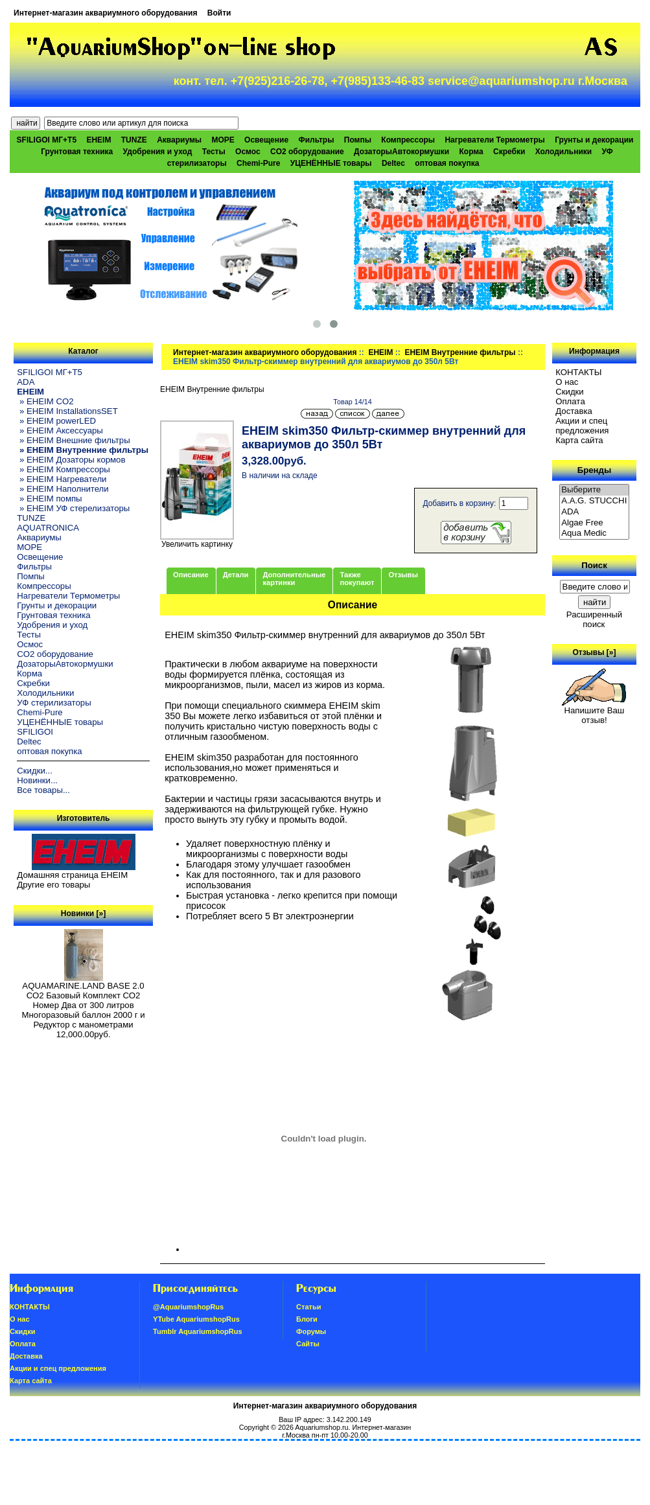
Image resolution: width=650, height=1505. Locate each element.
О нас (566, 382)
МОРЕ (222, 139)
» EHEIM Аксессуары (60, 430)
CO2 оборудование (307, 151)
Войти (219, 12)
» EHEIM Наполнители (62, 489)
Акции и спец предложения (582, 425)
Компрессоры (408, 139)
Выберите (594, 490)
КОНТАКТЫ (578, 372)
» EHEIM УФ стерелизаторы (73, 508)
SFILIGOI (35, 732)
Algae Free (594, 523)
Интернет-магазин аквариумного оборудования (105, 12)
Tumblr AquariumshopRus (197, 1331)
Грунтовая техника (77, 151)
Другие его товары (53, 885)
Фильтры (316, 139)
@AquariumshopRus (188, 1307)
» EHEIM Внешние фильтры (73, 440)
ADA (25, 382)
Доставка (573, 411)
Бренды (594, 470)
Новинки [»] (83, 913)
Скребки (509, 151)
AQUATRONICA (48, 528)
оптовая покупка (447, 163)
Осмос (248, 151)
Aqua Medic (594, 533)
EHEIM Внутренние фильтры (459, 352)
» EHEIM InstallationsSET (67, 411)
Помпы (357, 139)
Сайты (307, 1344)
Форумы (311, 1331)
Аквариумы (179, 139)
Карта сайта (579, 440)
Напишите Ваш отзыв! (594, 711)
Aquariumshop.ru (321, 1427)
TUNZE (134, 139)
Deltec (393, 163)
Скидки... (34, 770)
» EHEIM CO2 (45, 401)
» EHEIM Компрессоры (63, 469)
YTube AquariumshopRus (196, 1319)
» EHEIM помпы (49, 498)
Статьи (308, 1307)
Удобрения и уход (157, 151)
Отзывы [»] (594, 652)
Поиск (594, 565)
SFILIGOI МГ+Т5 (46, 139)
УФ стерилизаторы (54, 702)
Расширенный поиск (594, 619)
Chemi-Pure (258, 163)
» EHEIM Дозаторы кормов (71, 460)
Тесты (214, 151)
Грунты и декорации (594, 139)
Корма (471, 151)
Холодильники (563, 151)
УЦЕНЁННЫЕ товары (331, 163)
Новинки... (37, 780)
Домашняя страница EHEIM (72, 875)
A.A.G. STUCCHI (594, 501)
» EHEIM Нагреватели (61, 479)
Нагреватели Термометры (494, 139)
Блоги (307, 1319)
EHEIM (380, 352)
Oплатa (570, 401)
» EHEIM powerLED (56, 421)
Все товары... (43, 790)
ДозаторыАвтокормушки (401, 151)
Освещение (266, 139)
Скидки (569, 391)
